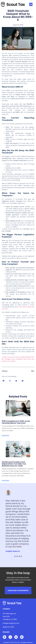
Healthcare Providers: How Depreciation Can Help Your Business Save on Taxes (14, 464)
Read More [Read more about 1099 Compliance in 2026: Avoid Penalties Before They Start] (5, 435)
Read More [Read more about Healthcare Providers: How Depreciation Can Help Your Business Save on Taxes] (5, 480)
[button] (30, 4)
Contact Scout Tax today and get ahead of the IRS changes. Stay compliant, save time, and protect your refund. (18, 359)
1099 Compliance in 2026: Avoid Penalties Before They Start (16, 422)
